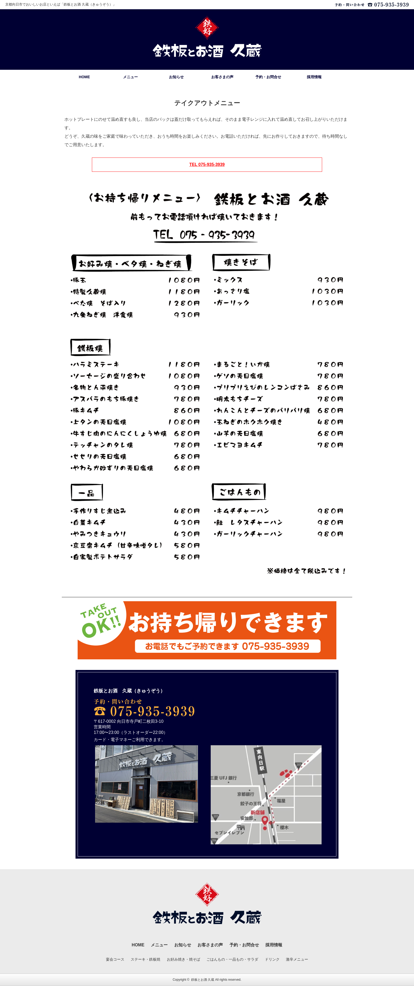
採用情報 (314, 77)
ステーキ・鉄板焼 (145, 959)
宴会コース (115, 959)
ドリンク (272, 959)
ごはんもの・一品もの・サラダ (232, 959)
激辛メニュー (297, 959)
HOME (84, 77)
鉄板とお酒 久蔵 (202, 980)
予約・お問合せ (268, 77)
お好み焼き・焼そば (183, 959)
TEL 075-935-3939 (207, 164)
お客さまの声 (222, 77)
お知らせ (176, 77)
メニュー (130, 77)
